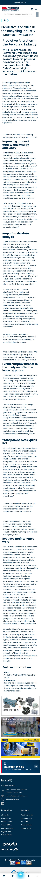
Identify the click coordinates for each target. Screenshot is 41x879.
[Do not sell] (20, 858)
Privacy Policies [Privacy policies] (7, 827)
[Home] (20, 874)
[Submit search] (37, 14)
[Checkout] (32, 9)
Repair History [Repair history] (26, 827)
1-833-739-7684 (12, 798)
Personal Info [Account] (26, 817)
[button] (4, 876)
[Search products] (19, 14)
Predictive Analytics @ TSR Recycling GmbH (19, 675)
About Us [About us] (4, 813)
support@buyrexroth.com (15, 795)
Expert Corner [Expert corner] (6, 820)
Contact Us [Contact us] (5, 817)
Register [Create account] (16, 2)
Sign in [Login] (22, 2)
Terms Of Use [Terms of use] (6, 823)
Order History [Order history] (26, 823)
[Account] (28, 876)
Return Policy (6, 833)
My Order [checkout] (24, 820)
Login (30, 813)
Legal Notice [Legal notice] (6, 830)
